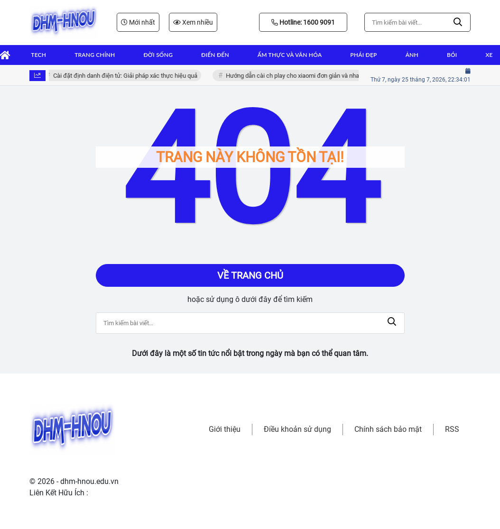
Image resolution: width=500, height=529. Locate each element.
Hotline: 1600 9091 (303, 22)
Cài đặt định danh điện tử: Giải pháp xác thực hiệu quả (127, 75)
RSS (452, 429)
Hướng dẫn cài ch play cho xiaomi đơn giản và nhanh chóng (306, 75)
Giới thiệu (225, 429)
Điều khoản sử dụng (297, 429)
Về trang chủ (250, 275)
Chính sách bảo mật (388, 429)
